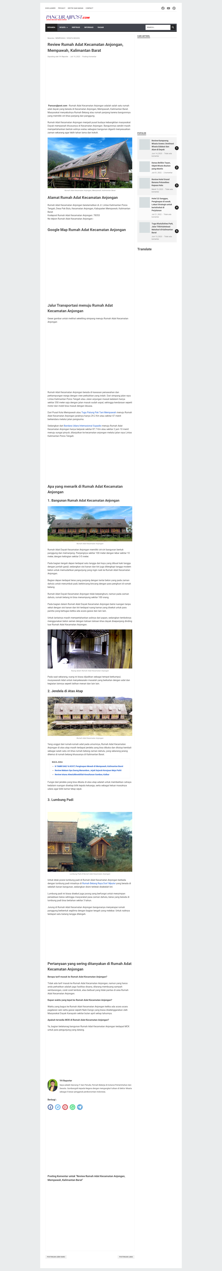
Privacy (61, 8)
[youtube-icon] (168, 8)
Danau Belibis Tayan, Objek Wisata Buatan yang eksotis (161, 166)
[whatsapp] (72, 1107)
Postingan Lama (126, 1257)
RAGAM (101, 27)
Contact (89, 8)
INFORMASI (88, 27)
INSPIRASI (76, 27)
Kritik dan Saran (75, 8)
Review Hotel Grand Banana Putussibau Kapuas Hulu (160, 182)
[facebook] (50, 1107)
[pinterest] (65, 1107)
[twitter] (58, 1107)
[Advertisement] (90, 81)
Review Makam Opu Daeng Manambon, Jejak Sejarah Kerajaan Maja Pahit (88, 770)
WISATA (62, 27)
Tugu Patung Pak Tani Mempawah (98, 412)
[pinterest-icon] (174, 8)
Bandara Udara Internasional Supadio (82, 425)
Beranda (51, 27)
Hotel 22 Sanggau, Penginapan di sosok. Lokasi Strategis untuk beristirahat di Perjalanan (162, 204)
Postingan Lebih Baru (56, 1257)
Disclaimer (50, 8)
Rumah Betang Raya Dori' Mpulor (99, 883)
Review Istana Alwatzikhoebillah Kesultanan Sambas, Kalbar (82, 774)
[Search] (158, 27)
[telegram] (80, 1107)
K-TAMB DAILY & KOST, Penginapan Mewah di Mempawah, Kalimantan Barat (89, 766)
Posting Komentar (89, 57)
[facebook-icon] (163, 8)
